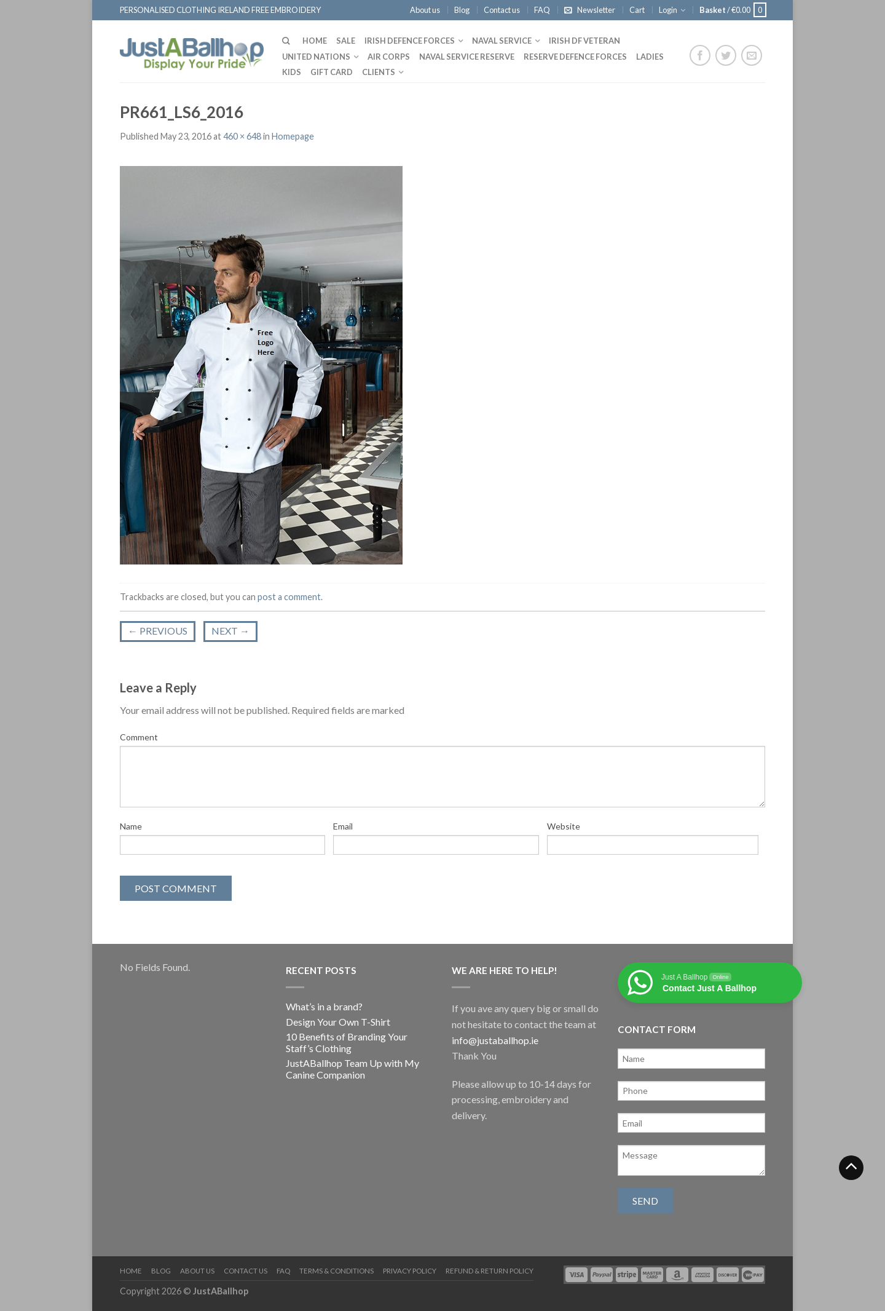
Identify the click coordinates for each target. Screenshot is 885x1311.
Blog (462, 10)
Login (668, 10)
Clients (378, 72)
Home (314, 41)
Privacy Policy (409, 1271)
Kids (291, 72)
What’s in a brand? (324, 1006)
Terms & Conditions (336, 1271)
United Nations (316, 56)
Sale (345, 41)
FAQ (542, 10)
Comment (139, 737)
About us (425, 10)
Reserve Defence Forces (575, 56)
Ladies (650, 56)
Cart (637, 10)
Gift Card (331, 72)
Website (563, 826)
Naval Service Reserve (466, 56)
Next (230, 630)
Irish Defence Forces (409, 41)
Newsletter (596, 10)
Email (343, 826)
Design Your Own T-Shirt (338, 1022)
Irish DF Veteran (584, 41)
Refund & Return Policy (489, 1271)
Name (131, 826)
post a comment (289, 597)
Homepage (293, 136)
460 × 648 (242, 136)
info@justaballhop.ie (495, 1040)
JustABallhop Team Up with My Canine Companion (352, 1068)
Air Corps (389, 56)
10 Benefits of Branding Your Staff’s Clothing (346, 1042)
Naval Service (502, 41)
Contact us (502, 10)
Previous (157, 630)
